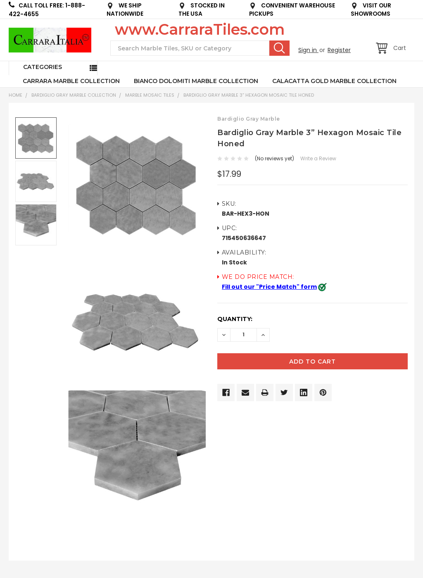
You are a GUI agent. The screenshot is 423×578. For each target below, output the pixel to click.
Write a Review (318, 158)
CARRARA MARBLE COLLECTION (71, 81)
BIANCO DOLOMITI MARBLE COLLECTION (196, 81)
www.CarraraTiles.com (200, 29)
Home (15, 95)
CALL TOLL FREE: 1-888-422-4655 (47, 9)
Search (279, 48)
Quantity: (234, 319)
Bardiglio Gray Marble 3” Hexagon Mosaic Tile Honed (248, 95)
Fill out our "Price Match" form (269, 287)
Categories (42, 67)
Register (339, 50)
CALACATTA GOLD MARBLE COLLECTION (334, 81)
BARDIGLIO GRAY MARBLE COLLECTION (73, 95)
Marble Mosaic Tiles (149, 95)
